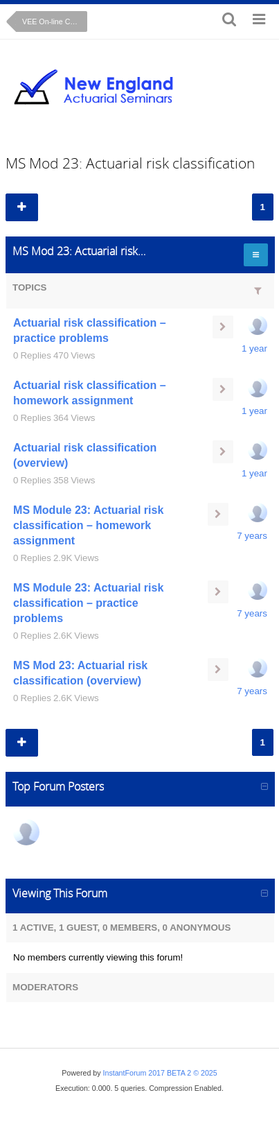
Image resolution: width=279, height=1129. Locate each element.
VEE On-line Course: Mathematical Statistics (54, 21)
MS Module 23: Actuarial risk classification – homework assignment (88, 525)
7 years (252, 536)
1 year (254, 348)
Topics (29, 287)
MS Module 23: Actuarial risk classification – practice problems (88, 603)
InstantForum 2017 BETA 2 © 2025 (160, 1073)
